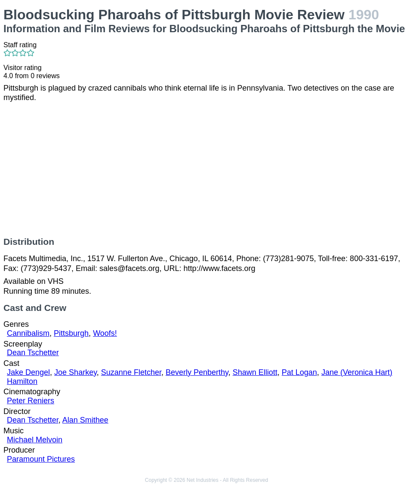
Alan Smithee (85, 420)
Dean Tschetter (33, 352)
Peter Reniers (30, 400)
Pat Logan (299, 372)
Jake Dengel (28, 372)
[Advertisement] (206, 170)
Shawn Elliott (255, 372)
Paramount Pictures (41, 459)
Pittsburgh (71, 333)
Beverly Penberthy (197, 372)
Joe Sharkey (75, 372)
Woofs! (105, 333)
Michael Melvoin (34, 439)
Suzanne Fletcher (131, 372)
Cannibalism (28, 333)
